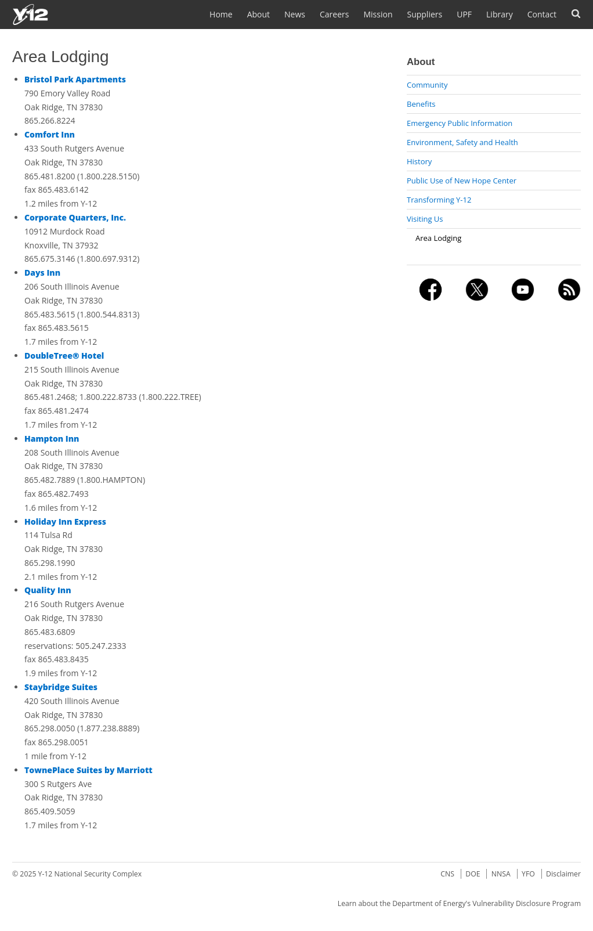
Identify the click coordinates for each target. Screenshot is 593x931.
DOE (472, 874)
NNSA (501, 874)
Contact (541, 14)
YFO (528, 874)
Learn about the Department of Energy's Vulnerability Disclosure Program (459, 903)
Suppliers (424, 14)
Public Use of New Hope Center (461, 180)
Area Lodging (438, 238)
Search (576, 14)
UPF (464, 14)
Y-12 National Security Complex (90, 874)
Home (221, 14)
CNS (447, 874)
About (258, 14)
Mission (377, 14)
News (294, 14)
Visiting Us (425, 219)
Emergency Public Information (459, 123)
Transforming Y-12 (439, 199)
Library (499, 14)
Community (427, 85)
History (419, 161)
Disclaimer (563, 874)
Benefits (421, 104)
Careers (334, 14)
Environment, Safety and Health (462, 142)
